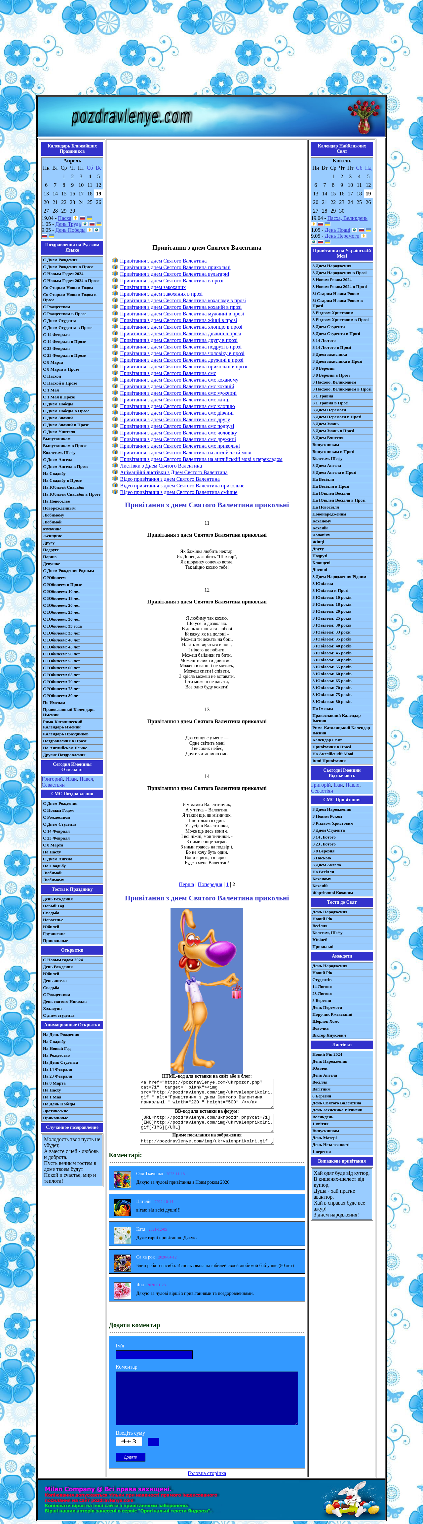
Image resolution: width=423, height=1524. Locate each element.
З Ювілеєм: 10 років (332, 597)
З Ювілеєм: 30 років (332, 625)
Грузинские (54, 933)
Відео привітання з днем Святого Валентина (170, 479)
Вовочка (320, 1028)
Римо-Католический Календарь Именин (62, 724)
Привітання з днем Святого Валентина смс (168, 373)
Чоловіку (321, 534)
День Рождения (58, 898)
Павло (353, 785)
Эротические (55, 1110)
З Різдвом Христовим (332, 312)
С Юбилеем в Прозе (62, 584)
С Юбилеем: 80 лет (61, 695)
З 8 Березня (323, 368)
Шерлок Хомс (325, 1021)
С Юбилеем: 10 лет (61, 591)
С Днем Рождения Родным (68, 570)
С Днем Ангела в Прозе (65, 466)
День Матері (324, 1137)
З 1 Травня (322, 395)
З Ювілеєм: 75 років (332, 694)
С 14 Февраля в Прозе (64, 341)
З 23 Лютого (324, 844)
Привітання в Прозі (331, 746)
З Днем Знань (325, 423)
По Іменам (322, 708)
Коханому (321, 520)
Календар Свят (327, 739)
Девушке (51, 563)
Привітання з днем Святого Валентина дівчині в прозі (180, 333)
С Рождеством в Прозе (64, 313)
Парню (50, 556)
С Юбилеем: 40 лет (61, 640)
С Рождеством (56, 306)
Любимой (52, 521)
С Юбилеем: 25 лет (61, 612)
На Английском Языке (65, 747)
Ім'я (120, 1345)
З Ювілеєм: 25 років (332, 618)
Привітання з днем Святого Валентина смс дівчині (177, 413)
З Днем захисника (329, 354)
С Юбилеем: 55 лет (61, 660)
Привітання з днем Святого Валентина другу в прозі (179, 340)
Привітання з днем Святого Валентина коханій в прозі (181, 307)
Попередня (210, 884)
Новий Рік (322, 918)
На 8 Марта (54, 1083)
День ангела (55, 980)
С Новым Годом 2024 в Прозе (71, 280)
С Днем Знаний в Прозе (66, 424)
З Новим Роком (327, 816)
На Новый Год (57, 1048)
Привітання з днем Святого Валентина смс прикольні (180, 446)
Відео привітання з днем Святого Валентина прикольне (182, 485)
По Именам (54, 702)
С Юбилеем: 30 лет (61, 619)
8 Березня (321, 1000)
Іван (338, 785)
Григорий (52, 779)
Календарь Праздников (66, 733)
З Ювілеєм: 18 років (332, 604)
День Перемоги (342, 236)
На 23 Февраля (57, 1076)
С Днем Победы (58, 403)
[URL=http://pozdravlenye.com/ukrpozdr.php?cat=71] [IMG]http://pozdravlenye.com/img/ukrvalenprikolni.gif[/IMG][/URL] (207, 1123)
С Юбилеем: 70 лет (61, 681)
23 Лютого (322, 993)
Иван (71, 779)
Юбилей (51, 926)
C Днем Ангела (57, 858)
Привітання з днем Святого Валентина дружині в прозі (181, 360)
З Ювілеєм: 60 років (332, 673)
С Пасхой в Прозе (60, 383)
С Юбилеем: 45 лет (61, 646)
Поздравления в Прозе (65, 740)
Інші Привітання (329, 760)
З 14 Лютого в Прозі (331, 347)
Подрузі (319, 555)
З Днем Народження (331, 265)
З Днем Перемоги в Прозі (336, 416)
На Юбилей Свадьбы (63, 487)
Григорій (321, 785)
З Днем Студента (328, 326)
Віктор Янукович (329, 1035)
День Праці (338, 230)
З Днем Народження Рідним (339, 576)
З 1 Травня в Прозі (330, 402)
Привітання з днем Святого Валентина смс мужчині (178, 393)
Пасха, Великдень (347, 218)
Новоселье (53, 919)
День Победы (70, 230)
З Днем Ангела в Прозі (334, 472)
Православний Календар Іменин (336, 718)
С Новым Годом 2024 (63, 273)
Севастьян (53, 785)
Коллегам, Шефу (59, 452)
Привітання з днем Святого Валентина (163, 261)
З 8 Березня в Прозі (331, 375)
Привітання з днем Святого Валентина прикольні (175, 267)
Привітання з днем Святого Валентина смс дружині (178, 439)
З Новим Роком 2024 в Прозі (339, 286)
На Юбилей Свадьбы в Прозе (71, 494)
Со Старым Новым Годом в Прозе (69, 297)
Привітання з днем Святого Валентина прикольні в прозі (183, 366)
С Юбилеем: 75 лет (61, 688)
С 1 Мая (51, 390)
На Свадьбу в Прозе (62, 480)
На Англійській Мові (332, 753)
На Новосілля (325, 507)
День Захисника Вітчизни (337, 1109)
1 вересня (321, 1151)
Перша (186, 884)
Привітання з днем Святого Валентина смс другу (175, 419)
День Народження (329, 911)
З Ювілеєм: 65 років (332, 680)
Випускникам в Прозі (333, 451)
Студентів (321, 979)
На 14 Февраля (57, 1069)
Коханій (319, 527)
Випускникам (325, 444)
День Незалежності (330, 1144)
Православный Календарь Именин (69, 712)
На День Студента (60, 1062)
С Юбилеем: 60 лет (61, 667)
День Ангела (324, 1075)
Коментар (126, 1367)
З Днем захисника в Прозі (337, 361)
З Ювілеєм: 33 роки (331, 632)
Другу (49, 542)
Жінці (318, 541)
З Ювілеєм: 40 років (332, 645)
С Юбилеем (54, 577)
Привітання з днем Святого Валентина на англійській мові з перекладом (201, 459)
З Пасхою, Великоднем (334, 382)
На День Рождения (61, 1034)
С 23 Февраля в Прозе (64, 355)
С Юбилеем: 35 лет (61, 633)
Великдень (322, 1116)
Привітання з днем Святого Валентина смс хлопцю (177, 406)
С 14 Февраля (56, 334)
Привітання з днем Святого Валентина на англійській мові (185, 452)
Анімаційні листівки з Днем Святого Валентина (173, 472)
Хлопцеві (321, 562)
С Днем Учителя (59, 431)
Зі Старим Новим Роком (335, 293)
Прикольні (322, 946)
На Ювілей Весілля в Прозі (338, 500)
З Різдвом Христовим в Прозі (340, 319)
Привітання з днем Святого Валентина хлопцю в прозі (181, 327)
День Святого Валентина (336, 1102)
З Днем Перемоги (329, 409)
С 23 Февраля (56, 348)
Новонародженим (329, 514)
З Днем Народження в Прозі (339, 272)
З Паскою (321, 857)
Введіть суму (130, 1433)
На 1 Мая (52, 1096)
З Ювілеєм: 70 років (332, 687)
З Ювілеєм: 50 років (332, 659)
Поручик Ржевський (332, 1014)
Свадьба (51, 912)
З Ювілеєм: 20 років (332, 611)
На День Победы (59, 1103)
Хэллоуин (52, 1008)
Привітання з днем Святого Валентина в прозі (171, 280)
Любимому (53, 515)
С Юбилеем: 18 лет (61, 598)
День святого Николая (65, 1001)
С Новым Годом (58, 810)
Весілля (319, 925)
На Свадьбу (54, 473)
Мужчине (52, 528)
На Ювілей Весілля (331, 493)
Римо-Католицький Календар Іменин (341, 730)
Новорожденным (59, 508)
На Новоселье (56, 501)
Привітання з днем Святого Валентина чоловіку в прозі (182, 353)
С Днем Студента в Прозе (67, 327)
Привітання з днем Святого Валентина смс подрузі (177, 426)
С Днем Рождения (60, 259)
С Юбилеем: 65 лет (61, 674)
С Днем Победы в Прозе (66, 410)
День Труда (68, 224)
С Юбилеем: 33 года (62, 626)
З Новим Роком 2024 (332, 279)
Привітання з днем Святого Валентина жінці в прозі (178, 320)
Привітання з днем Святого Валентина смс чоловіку (178, 432)
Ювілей (319, 939)
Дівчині (319, 569)
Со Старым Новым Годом (68, 287)
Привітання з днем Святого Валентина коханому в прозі (183, 300)
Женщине (52, 535)
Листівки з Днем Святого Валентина (161, 466)
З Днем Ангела (326, 465)
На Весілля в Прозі (330, 486)
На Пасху (52, 851)
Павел (86, 779)
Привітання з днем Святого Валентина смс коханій (177, 386)
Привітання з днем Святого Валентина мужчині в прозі (182, 313)
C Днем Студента (59, 824)
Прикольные (55, 940)
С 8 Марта (53, 362)
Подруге (51, 549)
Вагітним (321, 1089)
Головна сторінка (207, 1473)
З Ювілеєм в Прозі (330, 590)
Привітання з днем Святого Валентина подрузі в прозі (181, 347)
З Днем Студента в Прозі (336, 333)
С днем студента (58, 1015)
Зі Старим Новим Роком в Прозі (337, 303)
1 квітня (320, 1123)
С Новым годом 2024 (63, 959)
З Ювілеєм (322, 583)
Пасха (64, 218)
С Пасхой (52, 376)
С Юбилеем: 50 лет (61, 653)
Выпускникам (56, 438)
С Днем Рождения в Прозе (68, 266)
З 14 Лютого (324, 340)
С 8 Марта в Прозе (61, 369)
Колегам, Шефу (327, 458)
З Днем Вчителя (327, 437)
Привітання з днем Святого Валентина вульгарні (174, 274)
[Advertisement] (211, 49)
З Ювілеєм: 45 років (332, 652)
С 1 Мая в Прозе (59, 396)
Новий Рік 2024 (327, 1054)
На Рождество (56, 1055)
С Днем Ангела (57, 459)
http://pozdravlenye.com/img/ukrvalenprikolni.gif (207, 1141)
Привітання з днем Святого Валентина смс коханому (179, 380)
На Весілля (323, 479)
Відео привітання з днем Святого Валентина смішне (178, 492)
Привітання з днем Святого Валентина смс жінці (175, 399)
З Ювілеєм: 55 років (332, 666)
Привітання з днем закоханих (153, 287)
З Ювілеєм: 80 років (332, 701)
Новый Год (53, 905)
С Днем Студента (59, 320)
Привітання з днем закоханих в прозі (161, 294)
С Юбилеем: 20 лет (61, 605)
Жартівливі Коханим (332, 892)
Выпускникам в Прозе (65, 445)
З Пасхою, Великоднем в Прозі (341, 389)
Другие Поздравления (64, 754)
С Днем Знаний (58, 417)
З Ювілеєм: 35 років (332, 639)
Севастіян (322, 791)
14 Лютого (322, 986)
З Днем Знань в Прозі (333, 430)
